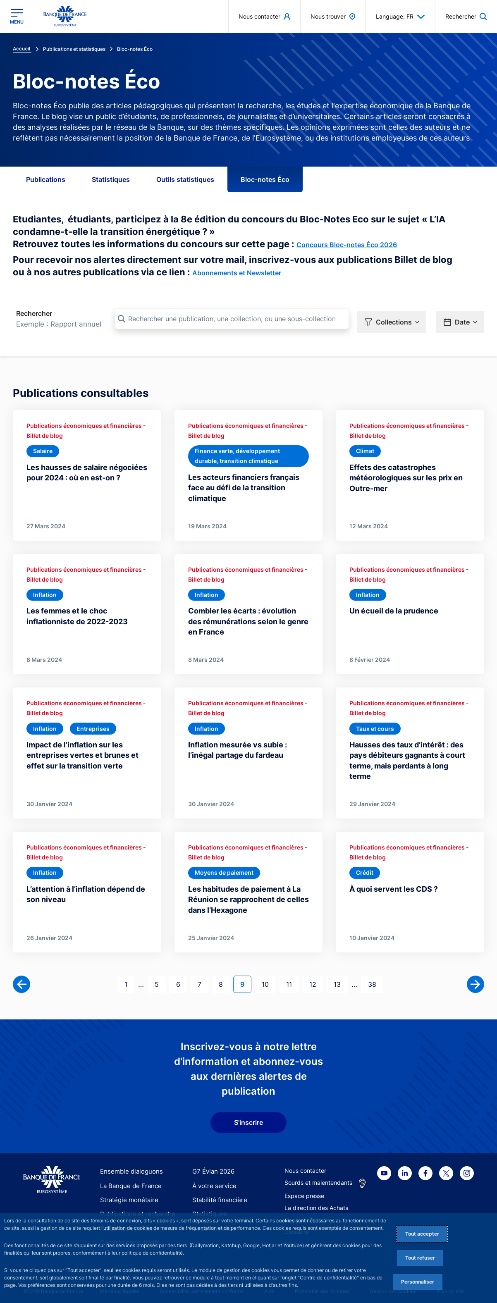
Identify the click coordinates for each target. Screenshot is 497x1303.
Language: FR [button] (400, 16)
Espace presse (304, 1190)
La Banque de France (129, 1180)
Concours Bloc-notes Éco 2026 (346, 245)
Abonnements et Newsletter (236, 273)
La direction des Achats (316, 1202)
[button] (391, 319)
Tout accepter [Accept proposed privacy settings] (422, 1234)
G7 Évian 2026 (212, 1165)
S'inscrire (248, 1117)
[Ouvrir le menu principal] (17, 16)
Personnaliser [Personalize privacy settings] (417, 1282)
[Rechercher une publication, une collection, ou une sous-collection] (232, 318)
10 (268, 978)
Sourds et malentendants (318, 1177)
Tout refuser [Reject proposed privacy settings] (420, 1258)
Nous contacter (305, 1165)
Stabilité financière (217, 1194)
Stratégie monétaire (126, 1194)
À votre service (212, 1180)
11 (292, 978)
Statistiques (111, 179)
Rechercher (34, 313)
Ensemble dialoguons (128, 1165)
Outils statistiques (185, 179)
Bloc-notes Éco (265, 179)
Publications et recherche (134, 1208)
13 (340, 978)
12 (316, 978)
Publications (45, 179)
